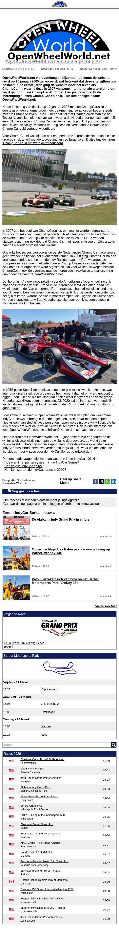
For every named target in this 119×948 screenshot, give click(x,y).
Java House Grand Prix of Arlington (40, 777)
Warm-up (46, 726)
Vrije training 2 (50, 703)
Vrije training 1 (50, 689)
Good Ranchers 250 (32, 768)
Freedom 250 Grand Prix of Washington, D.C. (47, 889)
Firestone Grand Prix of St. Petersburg (42, 759)
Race (44, 734)
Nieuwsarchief (106, 606)
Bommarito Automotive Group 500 (40, 833)
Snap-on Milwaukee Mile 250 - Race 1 (42, 898)
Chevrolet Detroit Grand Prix (36, 824)
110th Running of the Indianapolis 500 (42, 814)
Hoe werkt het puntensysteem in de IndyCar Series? (41, 462)
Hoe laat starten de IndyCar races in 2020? (35, 469)
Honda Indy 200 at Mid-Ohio (36, 852)
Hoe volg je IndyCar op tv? (23, 466)
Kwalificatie (48, 712)
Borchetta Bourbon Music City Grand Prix (44, 861)
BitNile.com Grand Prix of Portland (40, 870)
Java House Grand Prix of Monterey (41, 917)
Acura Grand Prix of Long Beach (24, 643)
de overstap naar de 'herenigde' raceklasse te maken (66, 270)
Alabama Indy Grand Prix (35, 787)
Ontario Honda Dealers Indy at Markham (43, 879)
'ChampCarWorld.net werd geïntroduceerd (32, 143)
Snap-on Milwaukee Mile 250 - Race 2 (42, 907)
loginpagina (28, 503)
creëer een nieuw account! (83, 503)
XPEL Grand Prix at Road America (40, 842)
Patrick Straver (109, 69)
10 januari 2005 (58, 107)
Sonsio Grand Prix (31, 805)
